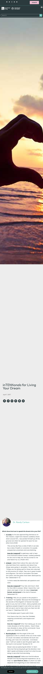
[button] (41, 7)
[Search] (40, 15)
